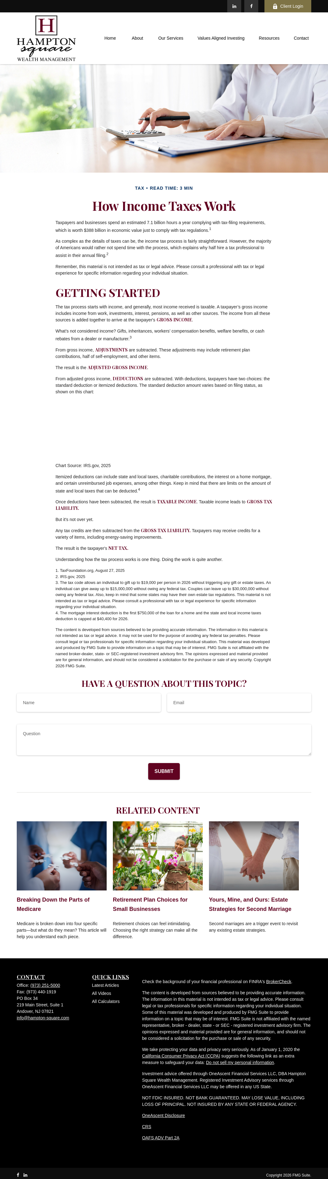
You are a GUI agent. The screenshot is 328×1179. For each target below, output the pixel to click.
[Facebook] (251, 6)
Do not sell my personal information (240, 1062)
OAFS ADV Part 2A (161, 1137)
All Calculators (106, 1001)
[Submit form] (164, 771)
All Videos (101, 993)
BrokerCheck (278, 981)
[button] (110, 38)
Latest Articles (105, 985)
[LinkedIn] (234, 6)
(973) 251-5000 (45, 985)
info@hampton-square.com (43, 1017)
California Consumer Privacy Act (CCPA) (181, 1055)
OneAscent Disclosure (163, 1115)
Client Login (288, 6)
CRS (146, 1126)
